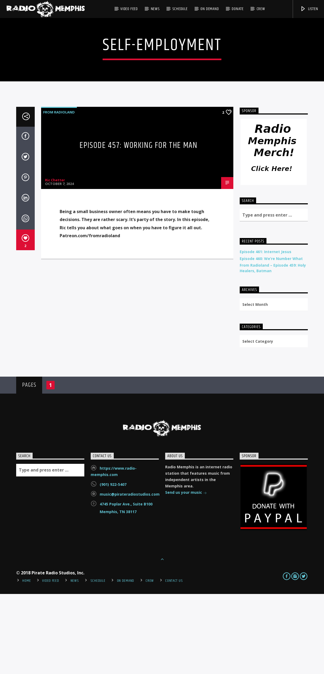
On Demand (209, 9)
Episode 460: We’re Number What (271, 338)
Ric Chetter (55, 260)
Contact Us (174, 661)
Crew (261, 9)
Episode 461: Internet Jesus (265, 331)
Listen (309, 9)
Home (26, 661)
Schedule (179, 9)
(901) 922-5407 (113, 564)
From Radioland (59, 192)
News (155, 9)
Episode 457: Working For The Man (138, 225)
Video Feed (129, 9)
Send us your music (186, 573)
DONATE (238, 9)
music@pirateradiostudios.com (130, 574)
